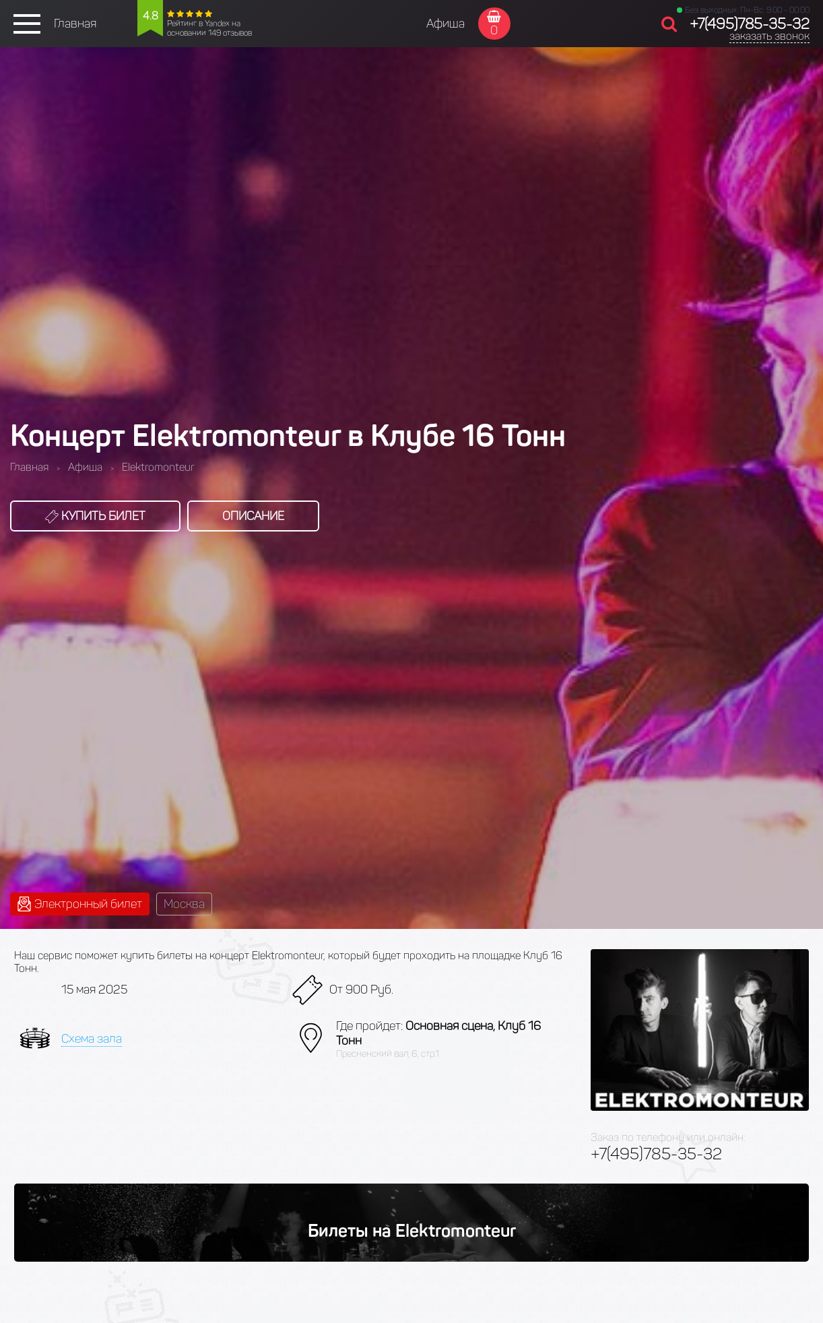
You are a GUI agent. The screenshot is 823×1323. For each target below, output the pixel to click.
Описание (253, 516)
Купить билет (95, 516)
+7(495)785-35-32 (750, 24)
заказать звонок (769, 36)
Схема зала (91, 1038)
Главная (75, 23)
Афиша (445, 23)
